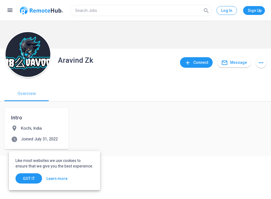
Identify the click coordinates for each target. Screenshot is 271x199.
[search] (141, 10)
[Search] (206, 10)
